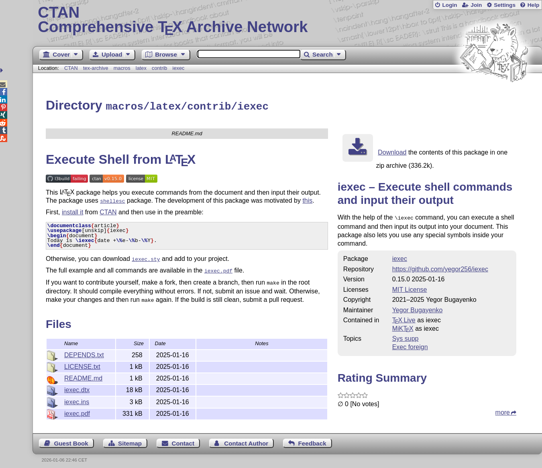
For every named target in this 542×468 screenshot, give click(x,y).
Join (476, 5)
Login (449, 5)
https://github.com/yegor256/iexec (440, 267)
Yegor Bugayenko (417, 308)
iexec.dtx (77, 384)
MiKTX (403, 326)
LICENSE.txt (82, 361)
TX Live (404, 318)
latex (141, 68)
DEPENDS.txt (84, 349)
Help (534, 5)
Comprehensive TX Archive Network (287, 20)
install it (72, 210)
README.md (83, 373)
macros (122, 68)
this (307, 199)
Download (392, 151)
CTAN (71, 68)
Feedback (312, 438)
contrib (159, 68)
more (502, 410)
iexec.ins (76, 396)
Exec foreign (410, 345)
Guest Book (71, 438)
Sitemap (130, 438)
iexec (179, 68)
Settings (505, 5)
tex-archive (95, 68)
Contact (182, 438)
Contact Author (246, 438)
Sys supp (405, 336)
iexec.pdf (77, 408)
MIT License (409, 287)
